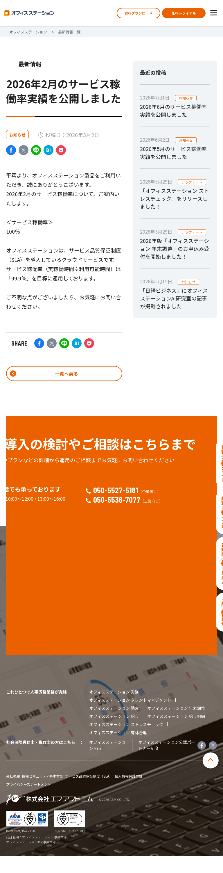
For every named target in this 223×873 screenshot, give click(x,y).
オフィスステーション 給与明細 (176, 733)
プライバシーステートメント (28, 801)
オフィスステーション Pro (107, 762)
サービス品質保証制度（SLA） (89, 793)
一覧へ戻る (64, 374)
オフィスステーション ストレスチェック (126, 741)
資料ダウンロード (138, 12)
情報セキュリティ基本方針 (42, 793)
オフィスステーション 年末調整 (176, 725)
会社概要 (13, 793)
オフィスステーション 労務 (114, 709)
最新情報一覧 (69, 32)
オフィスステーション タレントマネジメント (130, 717)
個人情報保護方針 (129, 793)
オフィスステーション (28, 32)
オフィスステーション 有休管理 (118, 750)
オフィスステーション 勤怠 (114, 725)
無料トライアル (184, 12)
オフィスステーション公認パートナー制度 (166, 762)
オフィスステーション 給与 (114, 733)
